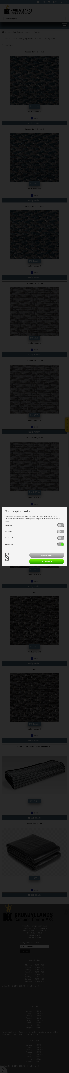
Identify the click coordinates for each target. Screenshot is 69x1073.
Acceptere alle (47, 561)
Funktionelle (9, 538)
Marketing (8, 525)
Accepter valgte (46, 555)
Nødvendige (9, 544)
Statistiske (8, 531)
